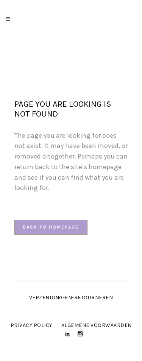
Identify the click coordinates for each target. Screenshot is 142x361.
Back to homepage (51, 227)
